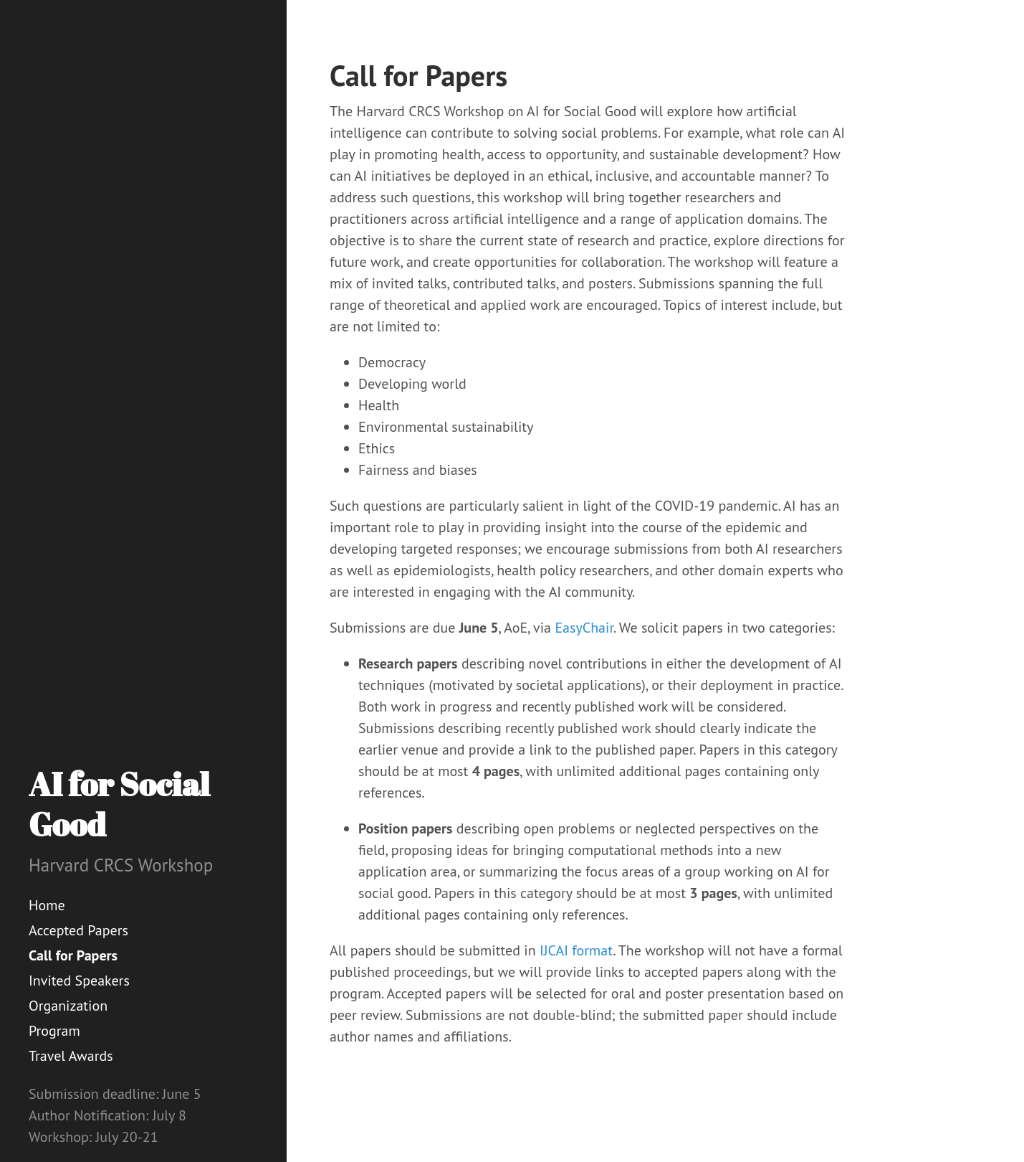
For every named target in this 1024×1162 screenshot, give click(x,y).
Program (54, 1030)
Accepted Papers (78, 930)
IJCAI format (576, 950)
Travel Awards (71, 1056)
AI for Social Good (119, 804)
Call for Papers (73, 955)
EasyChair (584, 627)
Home (47, 905)
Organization (68, 1005)
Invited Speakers (79, 980)
